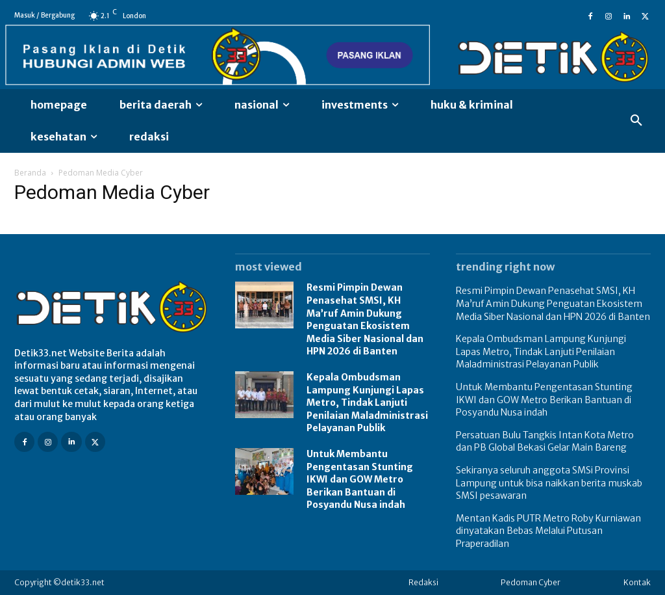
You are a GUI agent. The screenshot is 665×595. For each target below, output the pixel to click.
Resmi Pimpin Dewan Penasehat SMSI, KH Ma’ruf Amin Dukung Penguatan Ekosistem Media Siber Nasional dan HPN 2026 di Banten (365, 319)
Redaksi (423, 582)
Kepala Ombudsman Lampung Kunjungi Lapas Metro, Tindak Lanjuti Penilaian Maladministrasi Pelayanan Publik (367, 402)
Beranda (30, 172)
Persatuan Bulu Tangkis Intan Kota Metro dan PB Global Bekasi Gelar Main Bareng (545, 441)
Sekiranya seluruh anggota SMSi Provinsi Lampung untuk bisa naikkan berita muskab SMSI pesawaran (549, 482)
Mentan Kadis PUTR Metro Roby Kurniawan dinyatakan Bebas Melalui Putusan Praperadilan (548, 530)
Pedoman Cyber (530, 582)
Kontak (637, 582)
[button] (636, 121)
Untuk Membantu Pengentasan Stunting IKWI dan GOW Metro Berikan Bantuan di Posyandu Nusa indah (360, 479)
